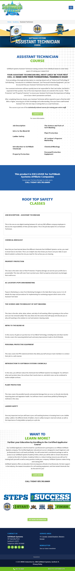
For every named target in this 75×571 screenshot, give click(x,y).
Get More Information (37, 520)
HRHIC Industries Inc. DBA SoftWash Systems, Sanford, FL (40, 562)
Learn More (37, 475)
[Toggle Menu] (71, 7)
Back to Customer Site (56, 569)
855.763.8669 (19, 569)
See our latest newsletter (48, 549)
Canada (44, 537)
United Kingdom (53, 537)
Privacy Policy (37, 564)
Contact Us (37, 114)
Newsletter (36, 557)
